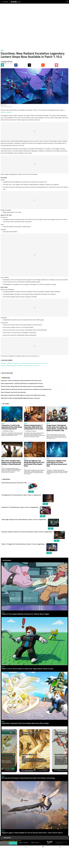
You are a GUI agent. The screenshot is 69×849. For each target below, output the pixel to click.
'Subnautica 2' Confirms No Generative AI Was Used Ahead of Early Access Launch (21, 380)
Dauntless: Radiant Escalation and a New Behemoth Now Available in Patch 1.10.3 (24, 363)
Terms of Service (23, 842)
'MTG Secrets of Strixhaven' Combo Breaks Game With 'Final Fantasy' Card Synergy (28, 778)
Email (2, 65)
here (38, 356)
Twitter (29, 65)
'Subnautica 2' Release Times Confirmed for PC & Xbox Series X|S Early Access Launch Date (56, 463)
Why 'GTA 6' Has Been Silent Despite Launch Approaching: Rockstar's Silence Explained (11, 462)
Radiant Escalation (6, 112)
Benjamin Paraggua (7, 61)
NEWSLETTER (7, 838)
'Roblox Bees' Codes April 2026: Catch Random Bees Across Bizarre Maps (25, 723)
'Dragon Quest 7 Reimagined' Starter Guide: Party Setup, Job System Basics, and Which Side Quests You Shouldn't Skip (56, 427)
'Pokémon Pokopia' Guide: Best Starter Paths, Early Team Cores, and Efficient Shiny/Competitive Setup (26, 389)
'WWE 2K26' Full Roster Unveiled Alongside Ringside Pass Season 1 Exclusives (20, 398)
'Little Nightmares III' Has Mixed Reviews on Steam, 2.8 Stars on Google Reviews (21, 499)
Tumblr (60, 847)
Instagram (43, 847)
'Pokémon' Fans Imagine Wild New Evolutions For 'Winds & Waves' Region (25, 614)
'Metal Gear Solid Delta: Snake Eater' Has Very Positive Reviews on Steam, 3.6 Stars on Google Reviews (26, 536)
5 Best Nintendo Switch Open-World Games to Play (14, 487)
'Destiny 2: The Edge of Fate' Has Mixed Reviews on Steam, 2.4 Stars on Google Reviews (23, 548)
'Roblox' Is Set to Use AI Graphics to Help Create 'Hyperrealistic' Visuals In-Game (27, 669)
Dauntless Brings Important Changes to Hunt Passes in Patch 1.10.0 (20, 365)
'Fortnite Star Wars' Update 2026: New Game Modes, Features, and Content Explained (22, 386)
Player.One (16, 2)
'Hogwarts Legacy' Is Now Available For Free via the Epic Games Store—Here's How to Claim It (32, 833)
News (2, 50)
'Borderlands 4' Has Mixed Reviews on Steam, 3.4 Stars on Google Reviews (19, 512)
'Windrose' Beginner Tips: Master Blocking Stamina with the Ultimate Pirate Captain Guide (34, 463)
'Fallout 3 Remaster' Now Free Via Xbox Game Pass (13, 392)
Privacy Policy (35, 842)
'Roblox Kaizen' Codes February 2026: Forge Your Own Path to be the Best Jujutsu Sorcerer (23, 395)
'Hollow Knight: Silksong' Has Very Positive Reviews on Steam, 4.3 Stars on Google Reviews (23, 524)
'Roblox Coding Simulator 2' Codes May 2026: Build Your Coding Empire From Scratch (22, 383)
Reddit (43, 65)
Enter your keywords (67, 1)
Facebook (16, 65)
